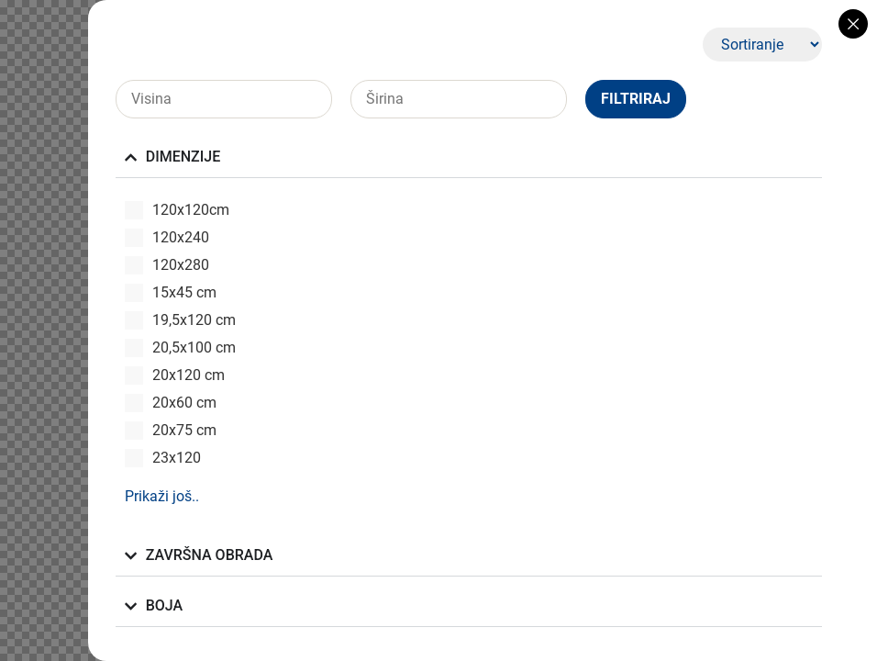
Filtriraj (636, 98)
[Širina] (458, 99)
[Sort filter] (762, 45)
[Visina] (224, 99)
